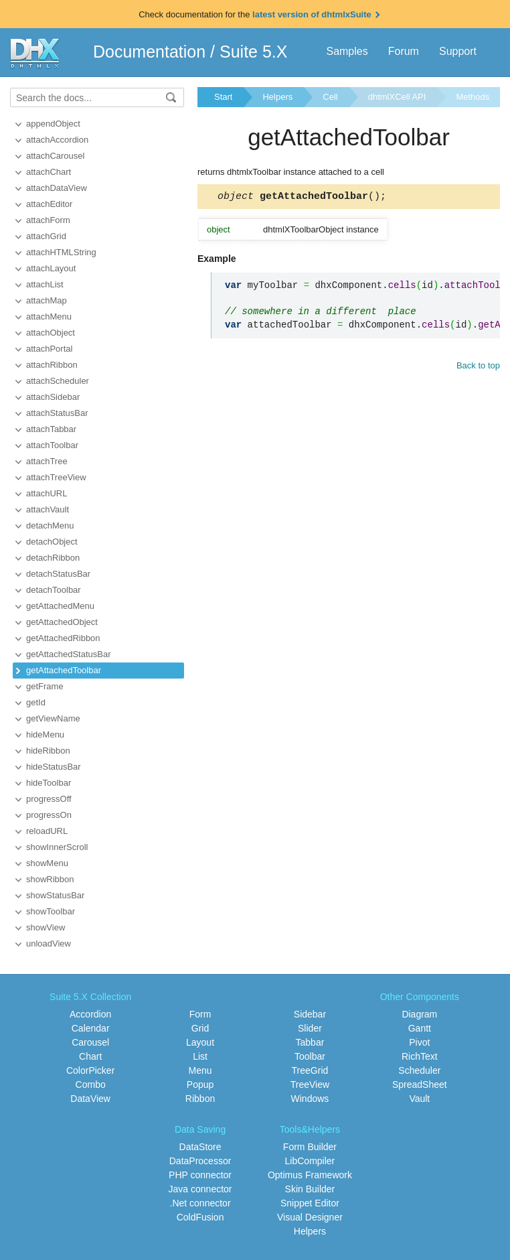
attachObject (50, 333)
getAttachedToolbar (63, 670)
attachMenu (49, 316)
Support (458, 51)
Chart (90, 1056)
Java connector (200, 1189)
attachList (45, 284)
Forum (403, 51)
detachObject (52, 542)
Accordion (90, 1014)
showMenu (47, 863)
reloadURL (47, 831)
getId (36, 702)
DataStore (200, 1146)
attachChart (48, 172)
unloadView (48, 943)
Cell (330, 97)
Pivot (419, 1042)
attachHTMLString (61, 252)
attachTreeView (56, 477)
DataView (90, 1098)
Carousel (90, 1042)
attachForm (48, 220)
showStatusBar (55, 895)
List (200, 1056)
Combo (91, 1084)
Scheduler (419, 1070)
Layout (200, 1042)
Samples (346, 51)
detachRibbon (53, 558)
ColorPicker (90, 1070)
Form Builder (310, 1146)
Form (200, 1014)
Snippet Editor (309, 1203)
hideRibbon (48, 751)
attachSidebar (53, 397)
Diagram (419, 1014)
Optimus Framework (310, 1175)
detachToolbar (53, 590)
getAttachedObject (62, 622)
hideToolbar (48, 783)
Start (223, 97)
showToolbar (50, 911)
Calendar (91, 1028)
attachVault (47, 509)
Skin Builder (310, 1189)
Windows (310, 1098)
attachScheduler (57, 381)
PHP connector (200, 1175)
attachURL (46, 493)
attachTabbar (51, 429)
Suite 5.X (253, 51)
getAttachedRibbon (63, 638)
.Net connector (200, 1203)
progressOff (49, 799)
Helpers (277, 97)
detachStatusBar (58, 574)
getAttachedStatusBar (68, 654)
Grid (200, 1028)
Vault (419, 1098)
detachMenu (50, 525)
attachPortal (49, 349)
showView (45, 927)
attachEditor (49, 204)
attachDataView (56, 188)
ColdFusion (200, 1217)
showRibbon (50, 879)
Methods (472, 97)
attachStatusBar (57, 413)
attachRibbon (52, 365)
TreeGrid (310, 1070)
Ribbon (200, 1098)
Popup (200, 1084)
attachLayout (51, 268)
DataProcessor (200, 1161)
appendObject (53, 124)
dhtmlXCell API (397, 97)
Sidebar (310, 1014)
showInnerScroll (57, 847)
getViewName (53, 718)
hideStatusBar (53, 767)
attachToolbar (52, 445)
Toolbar (309, 1056)
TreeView (309, 1084)
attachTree (47, 461)
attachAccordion (57, 140)
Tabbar (310, 1042)
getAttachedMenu (60, 606)
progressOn (49, 815)
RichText (420, 1056)
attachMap (46, 300)
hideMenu (45, 734)
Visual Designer (310, 1217)
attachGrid (46, 236)
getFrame (45, 686)
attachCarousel (55, 156)
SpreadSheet (419, 1084)
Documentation (149, 51)
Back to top (478, 367)
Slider (310, 1028)
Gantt (419, 1028)
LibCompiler (310, 1161)
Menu (200, 1070)
